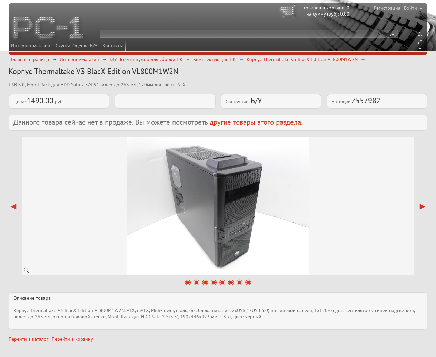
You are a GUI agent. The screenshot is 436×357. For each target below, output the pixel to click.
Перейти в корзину (72, 339)
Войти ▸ (413, 8)
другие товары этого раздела (255, 122)
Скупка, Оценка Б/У (76, 46)
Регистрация (387, 8)
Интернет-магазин (30, 46)
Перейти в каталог (28, 339)
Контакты (112, 46)
